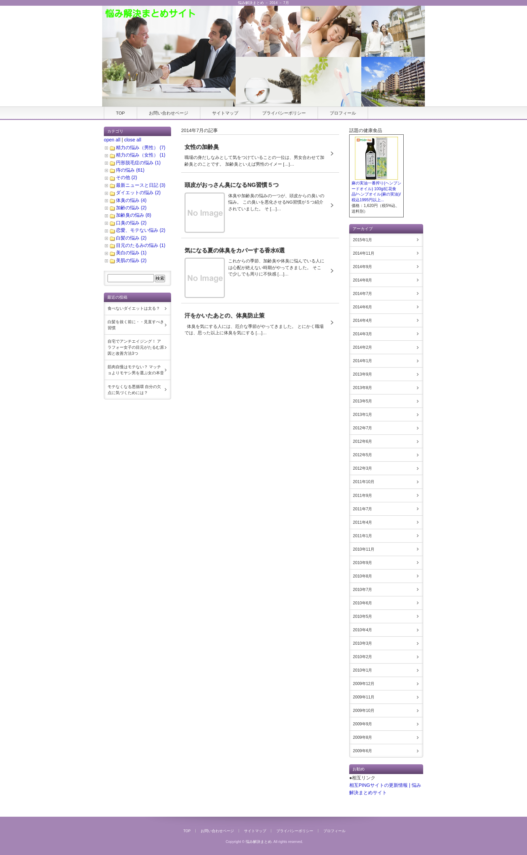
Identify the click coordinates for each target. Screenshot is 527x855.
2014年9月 (362, 266)
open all (112, 139)
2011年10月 (363, 481)
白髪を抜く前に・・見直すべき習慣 (136, 324)
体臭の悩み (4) (131, 200)
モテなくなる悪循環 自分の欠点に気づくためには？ (134, 389)
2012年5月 (362, 455)
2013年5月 (362, 401)
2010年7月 (362, 589)
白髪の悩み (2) (131, 238)
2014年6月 (362, 307)
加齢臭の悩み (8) (133, 215)
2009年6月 (362, 751)
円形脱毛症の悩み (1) (138, 162)
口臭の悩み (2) (131, 222)
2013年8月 (362, 387)
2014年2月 (362, 347)
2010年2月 (362, 656)
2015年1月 (362, 240)
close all (132, 139)
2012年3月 (362, 468)
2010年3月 (362, 643)
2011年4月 (362, 522)
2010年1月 (362, 670)
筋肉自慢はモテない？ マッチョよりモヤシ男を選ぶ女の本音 (136, 370)
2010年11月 (363, 549)
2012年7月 (362, 428)
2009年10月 (363, 710)
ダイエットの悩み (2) (138, 192)
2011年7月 (362, 509)
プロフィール (343, 113)
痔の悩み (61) (130, 170)
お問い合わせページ (168, 113)
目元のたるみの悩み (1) (140, 245)
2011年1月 (362, 535)
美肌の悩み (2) (131, 260)
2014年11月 (363, 253)
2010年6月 (362, 603)
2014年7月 (362, 293)
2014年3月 (362, 334)
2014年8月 (362, 280)
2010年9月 (362, 562)
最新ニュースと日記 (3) (140, 185)
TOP (120, 113)
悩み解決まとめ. (259, 842)
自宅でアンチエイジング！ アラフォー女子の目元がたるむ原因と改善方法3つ (136, 347)
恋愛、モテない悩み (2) (140, 230)
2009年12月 (363, 683)
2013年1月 (362, 414)
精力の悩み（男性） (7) (140, 147)
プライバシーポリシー (284, 113)
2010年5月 (362, 616)
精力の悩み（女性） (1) (140, 155)
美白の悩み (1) (131, 252)
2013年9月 (362, 374)
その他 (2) (126, 177)
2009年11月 (363, 697)
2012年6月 (362, 441)
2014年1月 (362, 360)
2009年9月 (362, 724)
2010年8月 (362, 576)
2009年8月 (362, 737)
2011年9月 (362, 495)
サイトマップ (225, 113)
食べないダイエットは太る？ (134, 308)
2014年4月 (362, 320)
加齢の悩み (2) (131, 207)
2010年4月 (362, 630)
